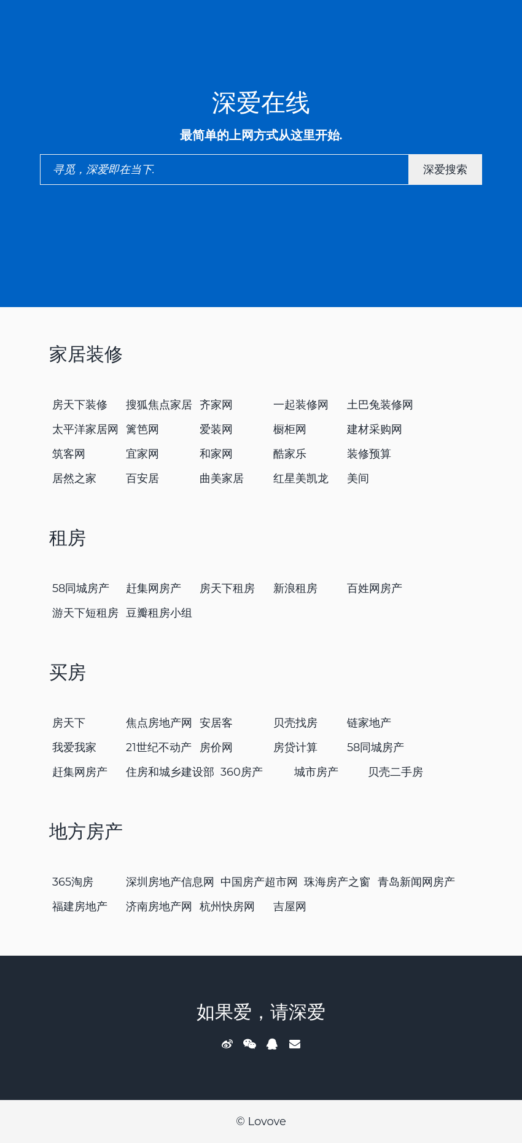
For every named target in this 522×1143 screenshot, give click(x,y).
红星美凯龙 (301, 478)
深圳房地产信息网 (170, 882)
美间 (358, 478)
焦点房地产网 (159, 723)
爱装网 (216, 429)
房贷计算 (295, 747)
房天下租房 (227, 588)
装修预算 (369, 454)
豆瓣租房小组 (159, 613)
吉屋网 (289, 906)
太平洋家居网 (85, 429)
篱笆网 (142, 429)
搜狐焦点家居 (159, 405)
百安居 (142, 478)
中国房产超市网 (259, 882)
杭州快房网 (227, 906)
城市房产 (316, 772)
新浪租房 (295, 588)
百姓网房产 (374, 588)
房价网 (216, 747)
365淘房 (72, 882)
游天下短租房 (85, 613)
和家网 (216, 454)
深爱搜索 (445, 169)
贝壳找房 (295, 723)
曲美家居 (222, 478)
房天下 (68, 723)
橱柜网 (289, 429)
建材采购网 (374, 429)
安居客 (216, 723)
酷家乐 (289, 454)
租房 (67, 537)
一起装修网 (301, 405)
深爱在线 (261, 102)
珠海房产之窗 (337, 882)
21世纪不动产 (159, 747)
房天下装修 (79, 405)
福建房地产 (79, 906)
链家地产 (369, 723)
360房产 (241, 772)
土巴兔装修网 (380, 405)
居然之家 (74, 478)
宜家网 (142, 454)
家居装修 (86, 354)
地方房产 (86, 831)
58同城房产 (81, 588)
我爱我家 (74, 747)
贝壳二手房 (395, 772)
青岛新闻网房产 (416, 882)
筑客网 (68, 454)
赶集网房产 (153, 588)
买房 (67, 672)
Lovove (266, 1121)
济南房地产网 (159, 906)
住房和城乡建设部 (170, 772)
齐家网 (216, 405)
